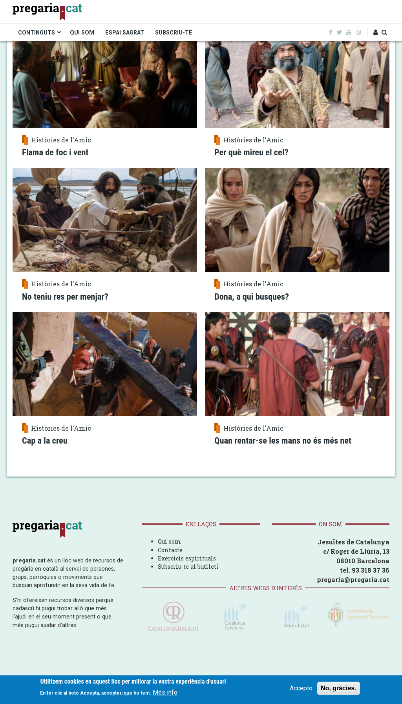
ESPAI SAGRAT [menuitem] (124, 32)
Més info (165, 693)
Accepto (301, 689)
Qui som (169, 541)
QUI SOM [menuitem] (82, 32)
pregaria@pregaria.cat (353, 579)
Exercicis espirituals (187, 558)
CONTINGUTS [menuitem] (36, 32)
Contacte (170, 550)
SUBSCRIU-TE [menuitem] (173, 32)
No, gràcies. (338, 689)
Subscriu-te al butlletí (188, 566)
